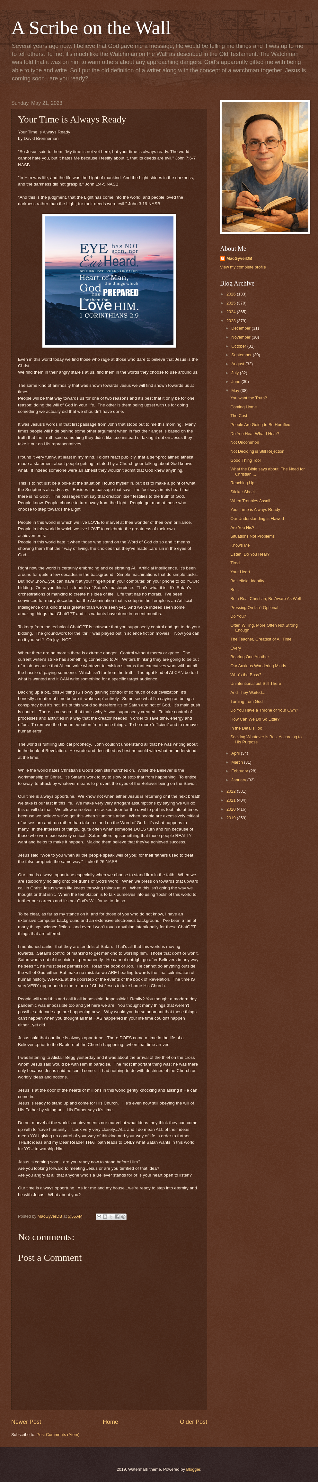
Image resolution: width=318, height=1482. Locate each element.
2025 (231, 303)
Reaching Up (242, 482)
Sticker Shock (243, 491)
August (238, 363)
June (236, 381)
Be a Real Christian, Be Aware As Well (265, 598)
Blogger (193, 1469)
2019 (231, 817)
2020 (231, 809)
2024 (231, 311)
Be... (234, 589)
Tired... (236, 562)
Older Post (193, 1422)
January (239, 779)
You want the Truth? (248, 398)
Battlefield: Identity (247, 580)
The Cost (238, 415)
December (241, 328)
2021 (231, 800)
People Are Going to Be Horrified (260, 424)
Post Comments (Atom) (58, 1434)
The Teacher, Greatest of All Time (260, 639)
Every (235, 648)
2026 (231, 294)
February (240, 770)
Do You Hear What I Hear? (254, 433)
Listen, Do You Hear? (249, 554)
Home (110, 1422)
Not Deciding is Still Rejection (257, 451)
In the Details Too (246, 728)
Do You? (238, 616)
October (239, 346)
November (241, 337)
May (235, 390)
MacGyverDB (239, 258)
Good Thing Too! (245, 460)
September (242, 354)
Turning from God (246, 701)
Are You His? (242, 527)
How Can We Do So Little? (254, 719)
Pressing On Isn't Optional (254, 607)
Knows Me (240, 545)
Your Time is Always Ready (255, 509)
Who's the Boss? (245, 674)
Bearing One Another (249, 656)
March (237, 762)
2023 (231, 320)
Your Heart (240, 571)
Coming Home (243, 407)
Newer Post (26, 1422)
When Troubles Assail (250, 500)
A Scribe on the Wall (91, 27)
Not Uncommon (244, 442)
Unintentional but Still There (255, 683)
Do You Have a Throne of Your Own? (264, 710)
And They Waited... (247, 692)
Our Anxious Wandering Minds (258, 665)
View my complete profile (243, 267)
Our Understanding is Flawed (257, 518)
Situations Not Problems (252, 536)
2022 (231, 791)
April (236, 753)
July (235, 372)
